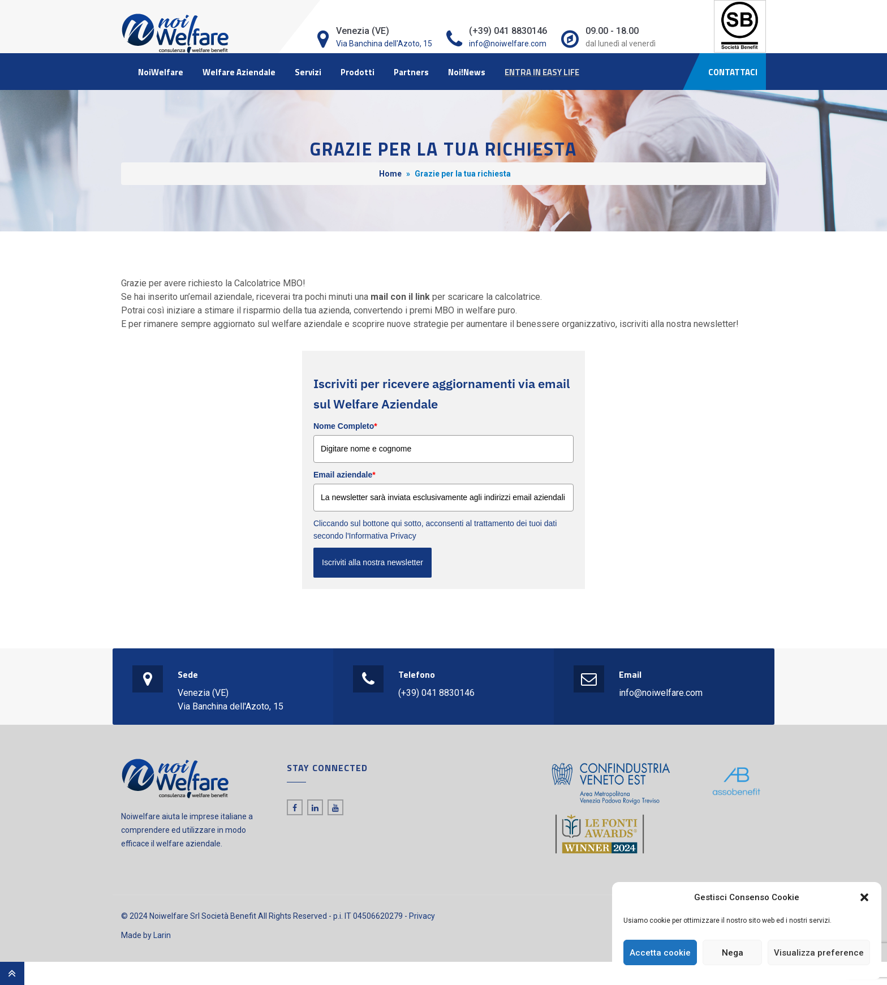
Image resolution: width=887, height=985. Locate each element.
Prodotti (357, 72)
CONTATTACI (732, 72)
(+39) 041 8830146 (436, 692)
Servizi (308, 72)
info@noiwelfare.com (507, 43)
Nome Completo (345, 426)
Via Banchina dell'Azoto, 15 (384, 43)
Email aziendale (344, 474)
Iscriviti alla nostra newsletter (372, 562)
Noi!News (466, 72)
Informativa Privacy (382, 535)
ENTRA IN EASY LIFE (542, 72)
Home (390, 173)
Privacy (422, 916)
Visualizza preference (819, 953)
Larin (162, 935)
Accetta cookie (660, 953)
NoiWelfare (160, 72)
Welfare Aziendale (239, 72)
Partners (411, 72)
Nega (732, 953)
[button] (864, 897)
